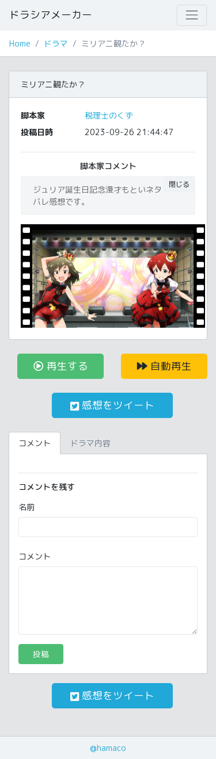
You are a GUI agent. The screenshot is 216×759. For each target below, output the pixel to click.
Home (20, 43)
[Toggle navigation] (192, 15)
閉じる (179, 184)
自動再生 (164, 366)
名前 (26, 506)
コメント (34, 556)
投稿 (41, 654)
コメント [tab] (34, 443)
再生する (60, 366)
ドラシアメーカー (50, 14)
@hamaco (108, 747)
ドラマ (56, 43)
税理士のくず (109, 115)
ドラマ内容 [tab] (90, 443)
